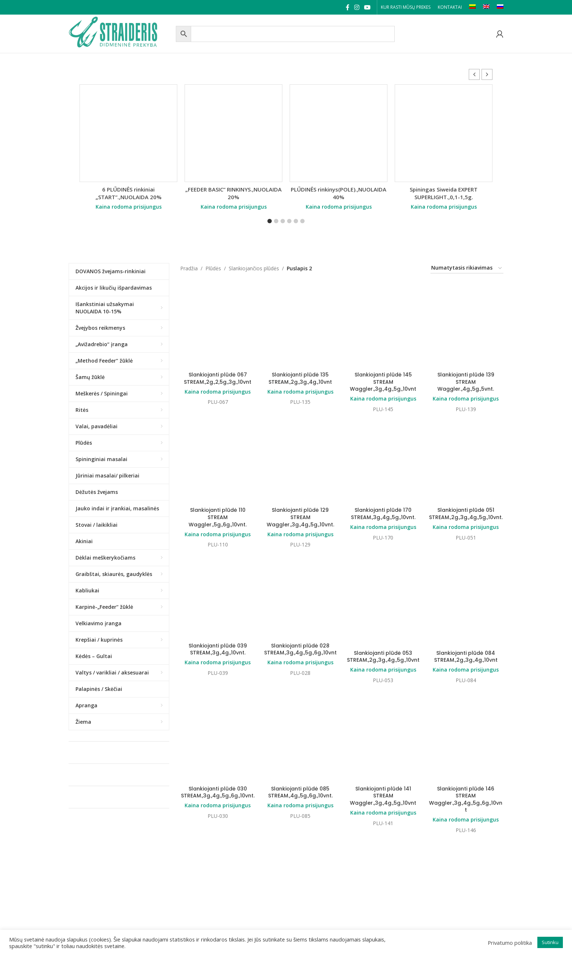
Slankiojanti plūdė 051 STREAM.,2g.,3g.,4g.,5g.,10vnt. (466, 513)
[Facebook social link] (347, 7)
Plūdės (213, 268)
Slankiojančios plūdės (254, 268)
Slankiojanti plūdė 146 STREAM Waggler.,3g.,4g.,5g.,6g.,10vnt (465, 799)
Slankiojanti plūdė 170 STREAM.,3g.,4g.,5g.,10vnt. (383, 513)
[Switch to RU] (500, 7)
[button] (487, 74)
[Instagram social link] (357, 7)
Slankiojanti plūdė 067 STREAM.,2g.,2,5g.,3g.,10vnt (217, 378)
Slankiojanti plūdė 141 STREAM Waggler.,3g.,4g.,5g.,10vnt (383, 796)
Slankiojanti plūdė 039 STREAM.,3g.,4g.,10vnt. (218, 649)
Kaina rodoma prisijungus (129, 206)
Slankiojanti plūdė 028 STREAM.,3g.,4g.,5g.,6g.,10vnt (300, 649)
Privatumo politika (510, 942)
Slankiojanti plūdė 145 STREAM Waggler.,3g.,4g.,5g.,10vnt (383, 382)
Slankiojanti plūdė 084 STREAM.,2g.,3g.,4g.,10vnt (466, 656)
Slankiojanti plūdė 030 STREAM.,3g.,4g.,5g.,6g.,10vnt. (218, 792)
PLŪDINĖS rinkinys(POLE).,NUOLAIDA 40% (338, 193)
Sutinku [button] (550, 942)
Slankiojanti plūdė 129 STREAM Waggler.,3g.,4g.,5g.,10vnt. (300, 517)
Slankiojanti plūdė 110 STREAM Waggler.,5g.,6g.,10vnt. (218, 517)
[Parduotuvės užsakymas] (466, 268)
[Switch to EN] (486, 7)
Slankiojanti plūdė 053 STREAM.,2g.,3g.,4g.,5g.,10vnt (383, 656)
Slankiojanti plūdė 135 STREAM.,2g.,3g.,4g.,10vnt (300, 378)
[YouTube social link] (367, 7)
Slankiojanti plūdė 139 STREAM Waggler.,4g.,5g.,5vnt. (465, 382)
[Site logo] (120, 33)
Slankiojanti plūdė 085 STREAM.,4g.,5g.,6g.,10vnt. (300, 792)
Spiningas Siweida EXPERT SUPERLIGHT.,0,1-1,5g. (444, 193)
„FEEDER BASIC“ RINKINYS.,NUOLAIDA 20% (233, 193)
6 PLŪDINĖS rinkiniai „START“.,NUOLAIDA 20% (129, 193)
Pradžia (189, 268)
